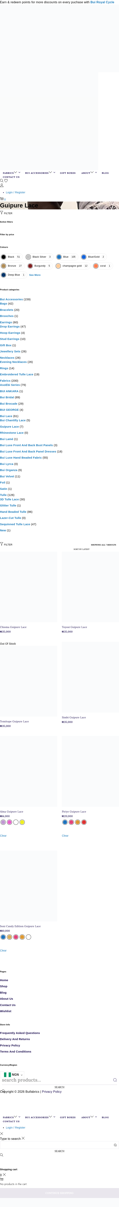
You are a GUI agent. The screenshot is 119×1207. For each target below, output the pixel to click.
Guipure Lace (9, 426)
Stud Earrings (9, 339)
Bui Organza (8, 470)
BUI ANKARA (9, 391)
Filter (6, 213)
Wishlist (5, 1011)
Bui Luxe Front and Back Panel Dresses (28, 451)
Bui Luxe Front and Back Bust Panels (26, 445)
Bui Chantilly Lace (13, 420)
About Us (6, 998)
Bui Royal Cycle (102, 2)
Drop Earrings (10, 326)
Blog (3, 992)
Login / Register (15, 192)
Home (4, 980)
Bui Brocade (8, 403)
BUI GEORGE (9, 409)
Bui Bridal (7, 397)
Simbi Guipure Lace (74, 717)
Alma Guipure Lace (11, 811)
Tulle (3, 495)
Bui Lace (6, 416)
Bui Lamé (6, 439)
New (3, 530)
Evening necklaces (13, 361)
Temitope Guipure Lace (14, 721)
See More (34, 275)
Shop (3, 986)
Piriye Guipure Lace (74, 811)
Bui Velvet (7, 476)
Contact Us (8, 1005)
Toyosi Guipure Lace (74, 627)
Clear (3, 835)
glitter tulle (8, 505)
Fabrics (5, 380)
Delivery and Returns (15, 1039)
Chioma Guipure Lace (13, 627)
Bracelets (6, 309)
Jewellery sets (10, 351)
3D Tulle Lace (9, 499)
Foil (2, 482)
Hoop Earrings (10, 332)
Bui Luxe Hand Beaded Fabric (21, 457)
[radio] (3, 822)
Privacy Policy (10, 1045)
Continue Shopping (59, 1193)
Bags (3, 303)
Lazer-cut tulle (10, 517)
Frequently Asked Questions (20, 1033)
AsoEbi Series (10, 384)
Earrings (6, 322)
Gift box (6, 345)
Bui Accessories (11, 299)
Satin (3, 488)
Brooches (7, 316)
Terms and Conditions (15, 1051)
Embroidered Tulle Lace (16, 374)
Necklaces (7, 357)
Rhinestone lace (12, 432)
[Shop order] (75, 549)
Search (59, 1087)
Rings (4, 368)
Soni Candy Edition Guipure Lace (20, 926)
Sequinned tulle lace (15, 524)
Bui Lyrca (6, 463)
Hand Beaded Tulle (13, 511)
